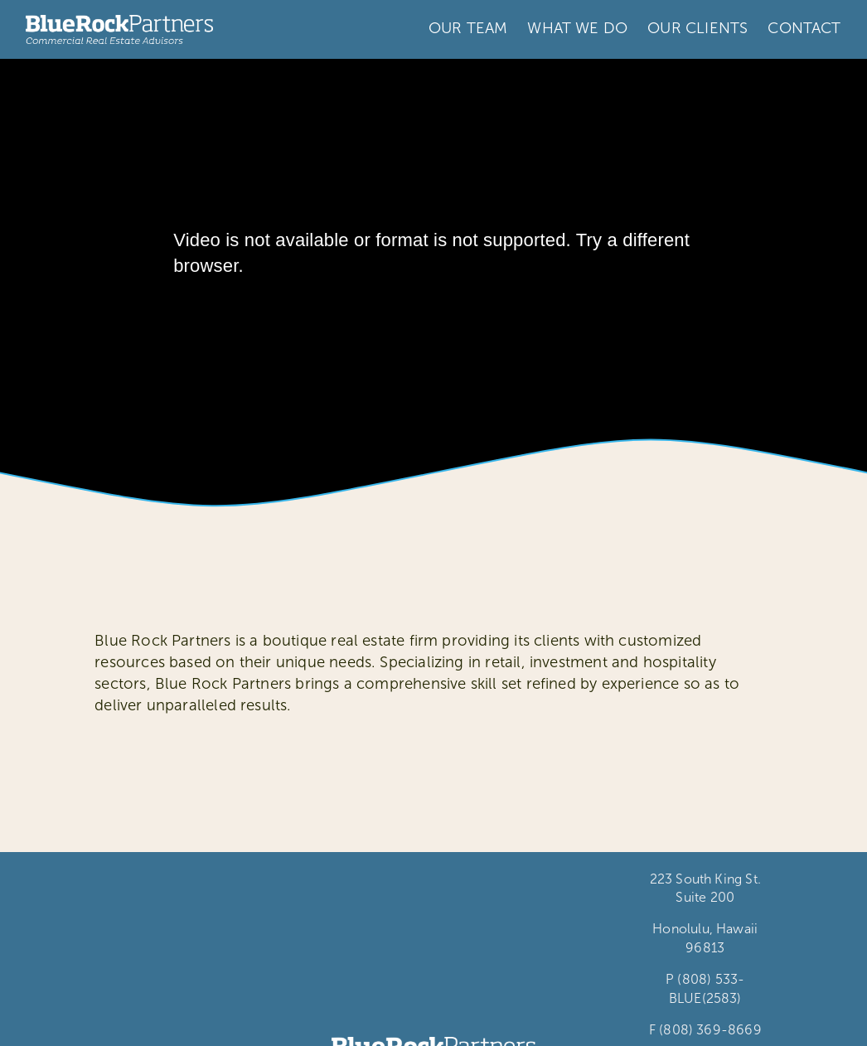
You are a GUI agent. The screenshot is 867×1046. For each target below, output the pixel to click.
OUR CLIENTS (697, 28)
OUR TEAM (468, 28)
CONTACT (804, 28)
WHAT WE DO (577, 28)
